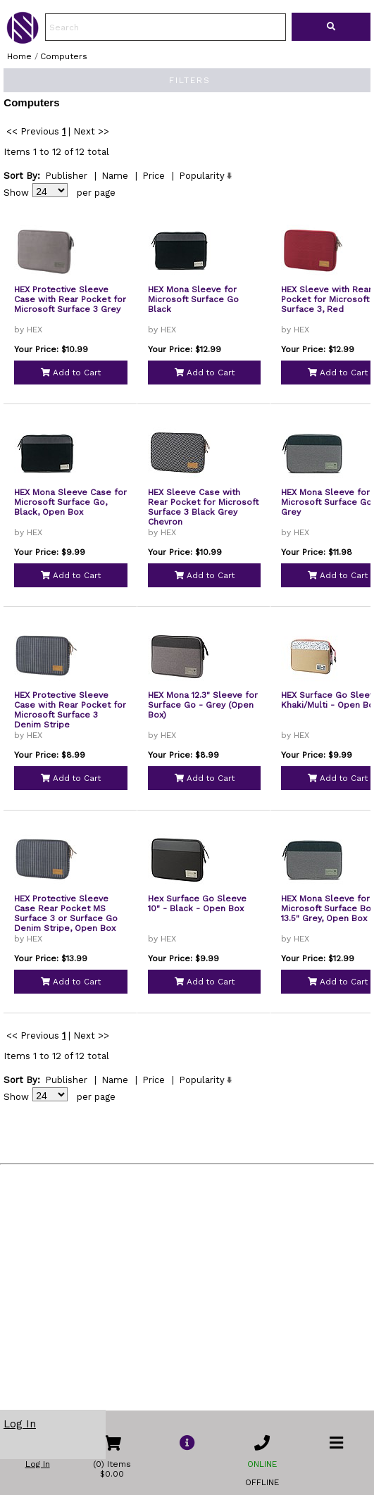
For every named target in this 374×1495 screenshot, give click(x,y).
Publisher (66, 189)
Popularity (202, 189)
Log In (20, 1424)
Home (19, 56)
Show (16, 206)
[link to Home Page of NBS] (22, 40)
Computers (63, 56)
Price (153, 189)
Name (114, 189)
